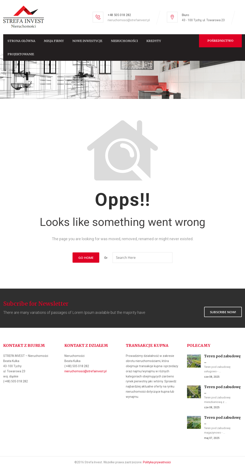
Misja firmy (54, 41)
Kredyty (153, 41)
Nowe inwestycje (87, 41)
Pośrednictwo (220, 41)
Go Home (86, 257)
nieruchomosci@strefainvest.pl (129, 20)
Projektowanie (20, 54)
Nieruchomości (124, 41)
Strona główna (21, 41)
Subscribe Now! (223, 312)
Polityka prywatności (157, 462)
